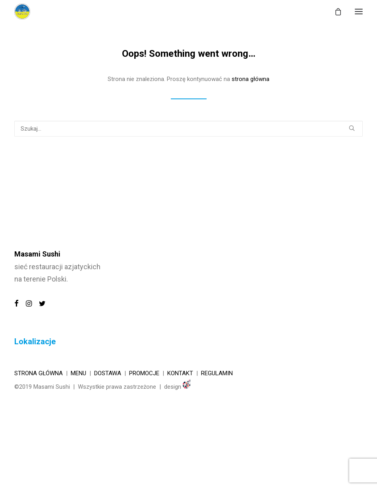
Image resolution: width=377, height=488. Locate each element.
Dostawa (107, 373)
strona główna (250, 79)
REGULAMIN (217, 373)
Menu (78, 373)
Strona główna (38, 373)
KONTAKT (180, 373)
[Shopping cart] (334, 11)
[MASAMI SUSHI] (22, 11)
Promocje (144, 373)
